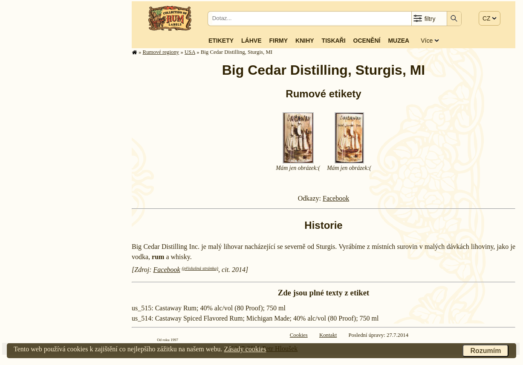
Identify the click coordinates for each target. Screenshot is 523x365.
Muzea (398, 40)
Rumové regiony (161, 52)
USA (190, 52)
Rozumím (485, 350)
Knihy (304, 40)
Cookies (299, 335)
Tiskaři (334, 40)
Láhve (251, 40)
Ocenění (367, 40)
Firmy (278, 40)
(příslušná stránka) (200, 268)
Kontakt (328, 335)
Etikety (221, 40)
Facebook (336, 198)
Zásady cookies (245, 349)
